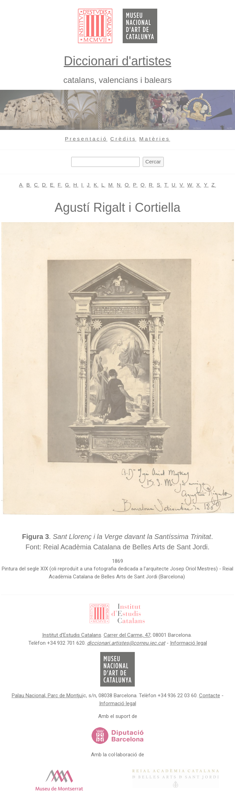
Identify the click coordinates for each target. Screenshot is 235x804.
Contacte (209, 695)
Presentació (86, 139)
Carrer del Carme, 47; (127, 635)
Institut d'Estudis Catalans (71, 635)
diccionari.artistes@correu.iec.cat (126, 643)
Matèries (154, 139)
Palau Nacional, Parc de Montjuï (47, 695)
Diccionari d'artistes (117, 61)
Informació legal (188, 643)
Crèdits (123, 139)
